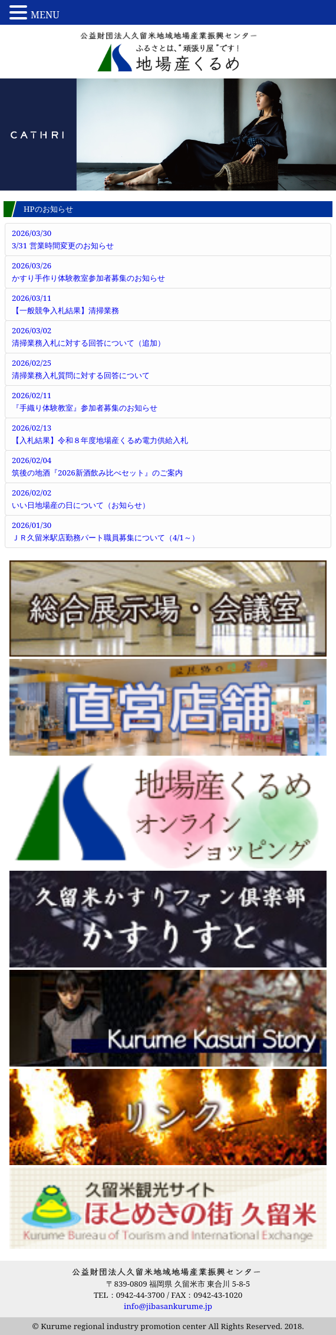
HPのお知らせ (48, 209)
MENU (45, 14)
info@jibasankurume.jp (168, 1306)
